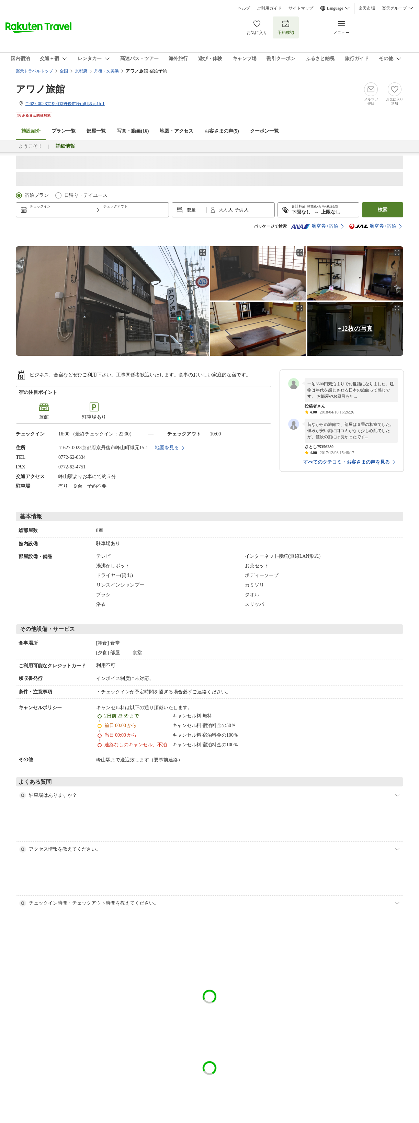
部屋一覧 (96, 131)
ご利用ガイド (269, 8)
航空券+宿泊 (314, 226)
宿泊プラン (37, 195)
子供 (239, 209)
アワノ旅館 (40, 89)
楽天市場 (367, 8)
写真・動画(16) (133, 131)
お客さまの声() (221, 131)
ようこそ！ (31, 146)
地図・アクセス (176, 131)
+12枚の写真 (355, 328)
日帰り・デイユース (85, 195)
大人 (223, 209)
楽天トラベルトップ (34, 71)
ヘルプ (244, 8)
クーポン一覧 (264, 131)
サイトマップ (300, 8)
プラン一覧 (64, 131)
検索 (382, 209)
